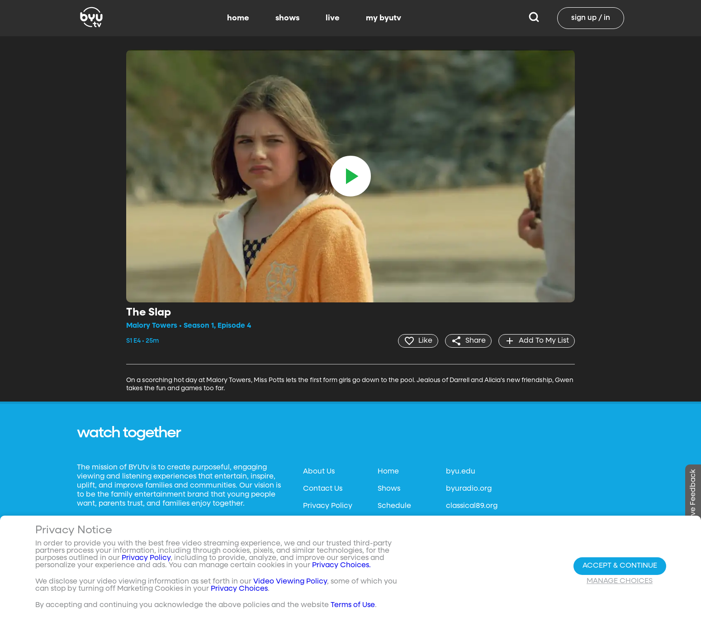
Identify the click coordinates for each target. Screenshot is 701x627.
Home (388, 471)
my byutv (383, 18)
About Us (319, 471)
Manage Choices (620, 581)
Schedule (394, 506)
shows (287, 18)
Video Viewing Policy (290, 581)
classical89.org (471, 506)
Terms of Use (353, 605)
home (238, 18)
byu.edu (460, 471)
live (333, 18)
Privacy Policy (327, 506)
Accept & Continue (620, 566)
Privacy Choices (239, 589)
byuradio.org (469, 489)
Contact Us (322, 489)
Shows (389, 489)
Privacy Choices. (341, 565)
